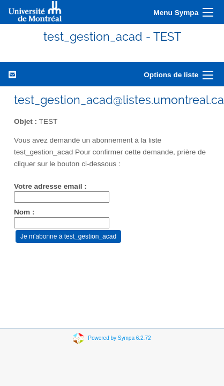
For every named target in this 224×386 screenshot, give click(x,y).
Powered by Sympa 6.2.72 (119, 338)
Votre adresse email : (50, 186)
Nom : (24, 212)
